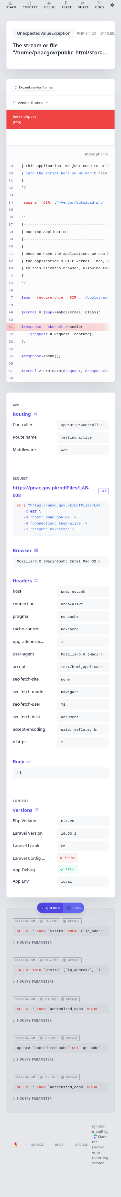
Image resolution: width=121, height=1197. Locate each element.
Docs (59, 1145)
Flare (100, 1136)
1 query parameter (32, 943)
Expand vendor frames (34, 87)
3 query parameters (33, 1059)
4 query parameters (33, 981)
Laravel (81, 1145)
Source (37, 1145)
